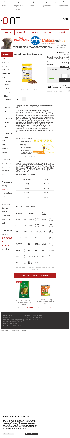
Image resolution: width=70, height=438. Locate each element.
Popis (17, 99)
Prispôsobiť (8, 434)
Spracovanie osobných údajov (12, 321)
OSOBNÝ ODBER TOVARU (33, 315)
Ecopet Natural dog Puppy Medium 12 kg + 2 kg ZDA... (24, 302)
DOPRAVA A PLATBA (31, 320)
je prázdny (66, 53)
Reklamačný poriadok (10, 323)
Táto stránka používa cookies (16, 416)
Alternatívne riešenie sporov (12, 325)
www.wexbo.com (16, 330)
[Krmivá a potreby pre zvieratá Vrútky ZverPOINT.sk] (35, 21)
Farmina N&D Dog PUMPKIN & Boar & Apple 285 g (45, 301)
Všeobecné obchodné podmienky (13, 320)
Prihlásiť (24, 330)
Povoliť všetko (31, 434)
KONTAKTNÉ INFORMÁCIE (33, 318)
